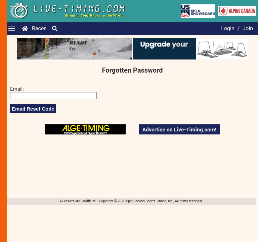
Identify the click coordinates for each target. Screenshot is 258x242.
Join (248, 28)
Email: (17, 89)
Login (227, 28)
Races (39, 28)
